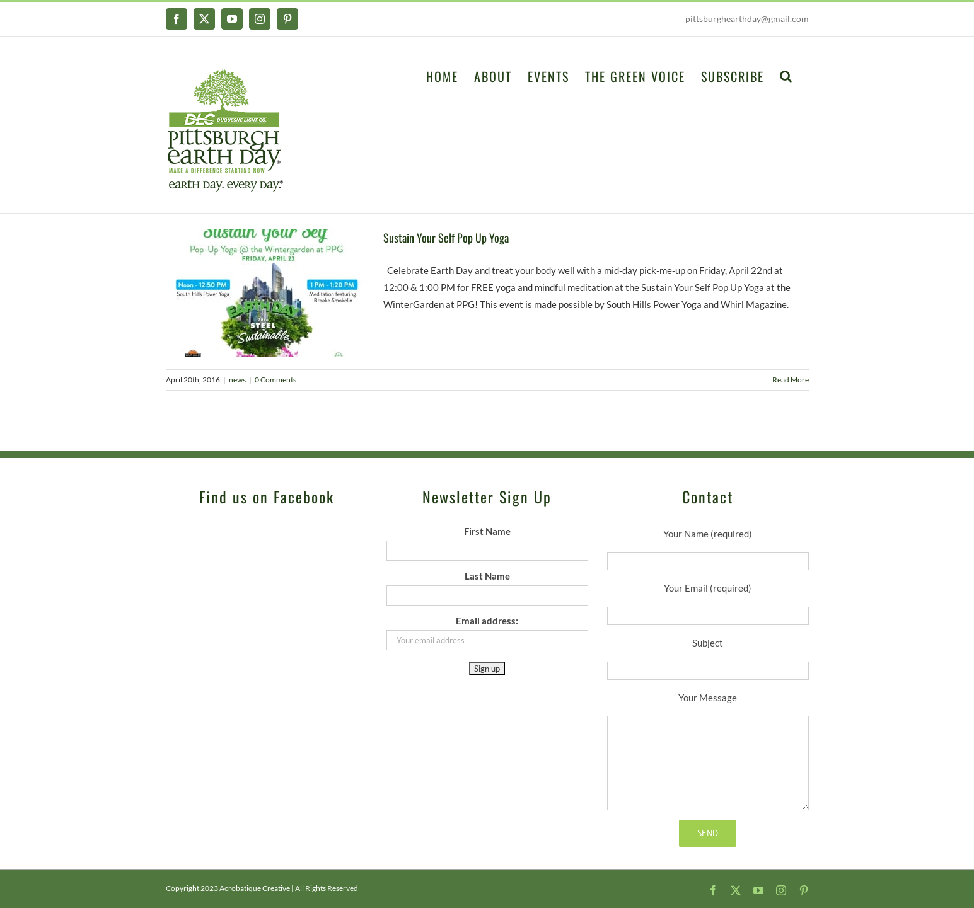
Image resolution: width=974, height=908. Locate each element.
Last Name (487, 576)
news (237, 379)
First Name (487, 531)
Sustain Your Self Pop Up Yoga (446, 237)
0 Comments (275, 379)
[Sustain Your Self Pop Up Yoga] (267, 293)
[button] (786, 75)
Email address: (487, 620)
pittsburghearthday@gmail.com (747, 18)
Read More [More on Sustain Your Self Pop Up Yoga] (790, 379)
